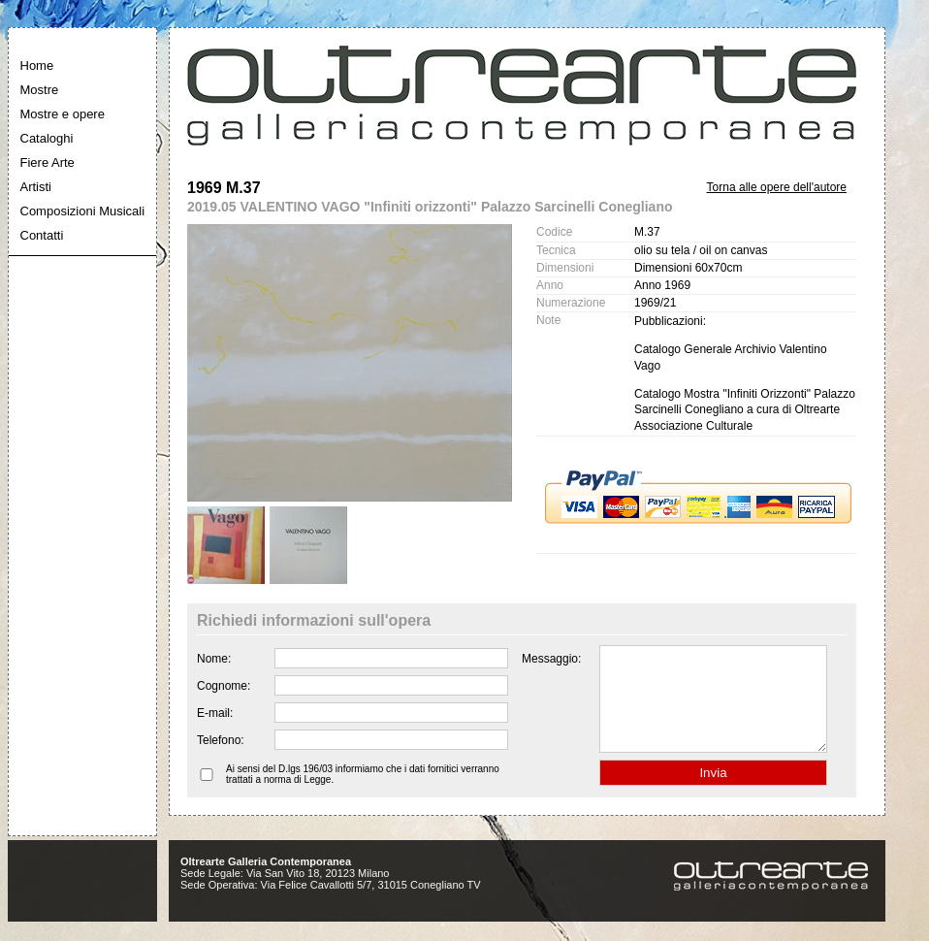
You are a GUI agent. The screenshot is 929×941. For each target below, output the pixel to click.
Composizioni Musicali (82, 211)
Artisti (36, 186)
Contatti (42, 235)
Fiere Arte (47, 162)
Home (37, 65)
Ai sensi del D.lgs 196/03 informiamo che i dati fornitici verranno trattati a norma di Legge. (362, 794)
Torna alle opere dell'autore (777, 187)
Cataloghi (47, 138)
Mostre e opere (62, 114)
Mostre (39, 89)
